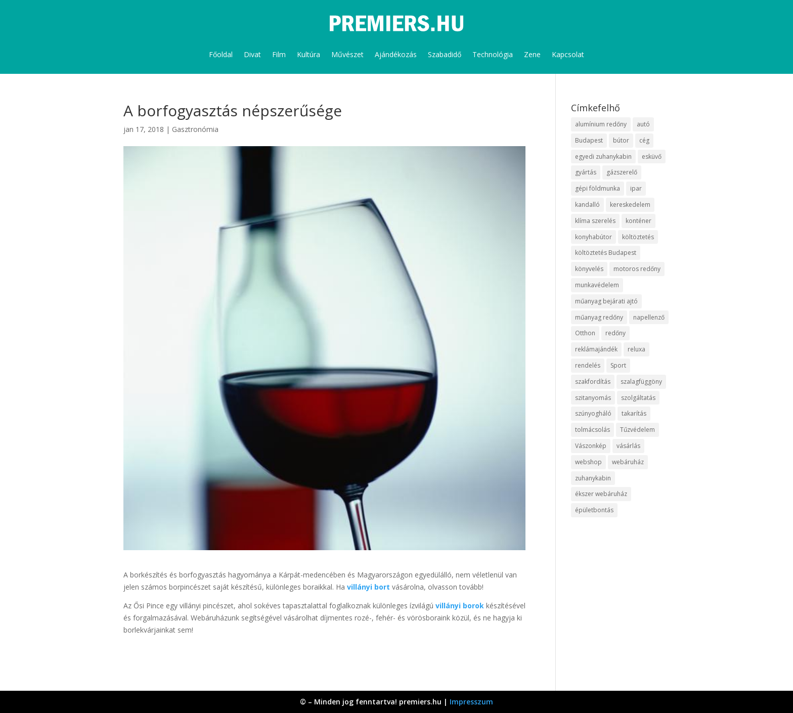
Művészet (347, 54)
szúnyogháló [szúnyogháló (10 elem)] (593, 413)
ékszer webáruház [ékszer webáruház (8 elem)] (601, 493)
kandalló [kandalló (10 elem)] (587, 204)
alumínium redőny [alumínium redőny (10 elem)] (601, 124)
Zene (532, 54)
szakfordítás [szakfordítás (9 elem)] (592, 381)
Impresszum (471, 701)
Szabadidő (444, 54)
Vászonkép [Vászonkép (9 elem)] (590, 445)
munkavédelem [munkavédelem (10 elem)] (597, 285)
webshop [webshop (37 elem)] (588, 462)
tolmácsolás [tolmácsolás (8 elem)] (592, 429)
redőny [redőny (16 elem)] (615, 333)
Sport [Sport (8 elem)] (618, 365)
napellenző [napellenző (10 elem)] (649, 317)
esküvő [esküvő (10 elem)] (652, 156)
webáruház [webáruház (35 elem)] (628, 462)
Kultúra (308, 54)
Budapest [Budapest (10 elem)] (589, 140)
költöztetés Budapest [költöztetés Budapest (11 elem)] (605, 252)
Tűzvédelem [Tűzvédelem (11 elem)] (637, 429)
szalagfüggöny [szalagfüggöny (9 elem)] (641, 381)
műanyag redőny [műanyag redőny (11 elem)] (599, 317)
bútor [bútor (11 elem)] (621, 140)
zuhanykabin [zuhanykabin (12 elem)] (593, 478)
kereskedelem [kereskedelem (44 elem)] (630, 204)
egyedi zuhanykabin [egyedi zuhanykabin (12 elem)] (603, 156)
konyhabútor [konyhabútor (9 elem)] (593, 237)
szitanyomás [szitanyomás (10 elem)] (593, 397)
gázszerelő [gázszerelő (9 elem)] (621, 172)
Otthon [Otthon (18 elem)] (585, 333)
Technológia (492, 54)
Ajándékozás (396, 54)
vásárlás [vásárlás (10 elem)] (628, 445)
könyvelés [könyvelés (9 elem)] (589, 268)
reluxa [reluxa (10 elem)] (636, 349)
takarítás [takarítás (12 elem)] (634, 413)
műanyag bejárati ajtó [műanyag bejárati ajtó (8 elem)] (606, 301)
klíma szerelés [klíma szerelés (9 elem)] (595, 220)
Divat (252, 54)
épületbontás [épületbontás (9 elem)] (594, 510)
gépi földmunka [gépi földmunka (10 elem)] (597, 188)
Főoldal (221, 54)
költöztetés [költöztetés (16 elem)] (638, 237)
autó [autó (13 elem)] (643, 124)
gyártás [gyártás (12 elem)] (585, 172)
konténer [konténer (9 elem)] (638, 220)
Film (279, 54)
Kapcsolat (568, 54)
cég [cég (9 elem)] (644, 140)
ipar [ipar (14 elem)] (636, 188)
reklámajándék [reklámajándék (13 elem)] (596, 349)
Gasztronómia (195, 129)
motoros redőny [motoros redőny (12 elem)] (636, 268)
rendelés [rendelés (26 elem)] (587, 365)
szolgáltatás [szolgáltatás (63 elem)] (638, 397)
